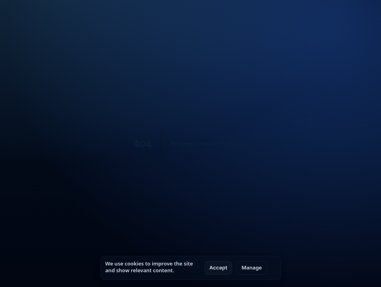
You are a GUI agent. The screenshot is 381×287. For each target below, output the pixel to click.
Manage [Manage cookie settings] (252, 267)
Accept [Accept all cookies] (218, 267)
